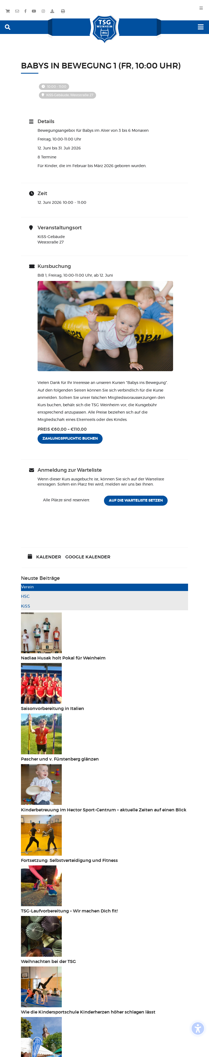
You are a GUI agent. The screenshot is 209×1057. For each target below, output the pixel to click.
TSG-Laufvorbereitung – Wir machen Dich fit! (70, 911)
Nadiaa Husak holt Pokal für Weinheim (63, 658)
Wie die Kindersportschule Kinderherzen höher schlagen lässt (88, 1012)
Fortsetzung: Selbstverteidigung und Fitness (69, 860)
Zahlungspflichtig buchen (70, 438)
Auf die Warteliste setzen (136, 500)
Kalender (48, 557)
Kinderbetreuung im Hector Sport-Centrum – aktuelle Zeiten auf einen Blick (103, 810)
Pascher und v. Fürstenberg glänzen (60, 759)
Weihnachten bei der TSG (48, 961)
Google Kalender (87, 557)
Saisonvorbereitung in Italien (52, 708)
